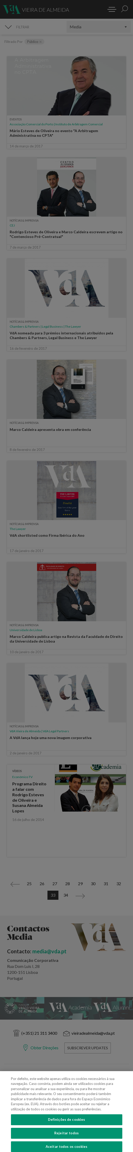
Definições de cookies (66, 1125)
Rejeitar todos (66, 1138)
